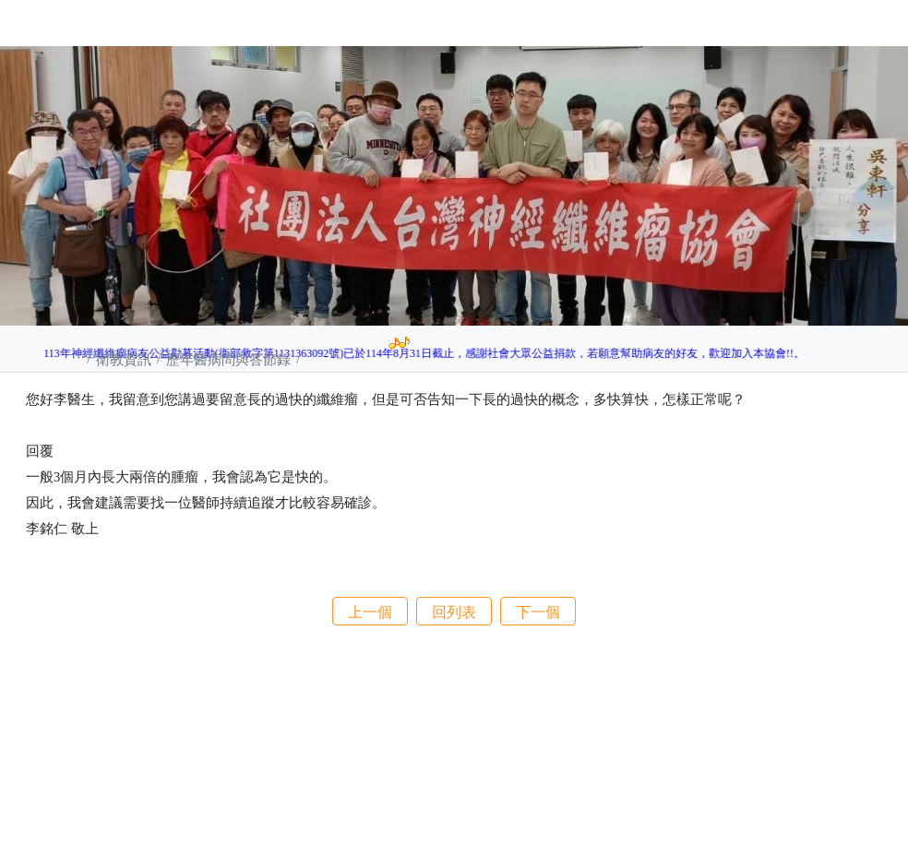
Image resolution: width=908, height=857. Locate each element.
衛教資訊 (125, 359)
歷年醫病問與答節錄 (230, 359)
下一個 (538, 611)
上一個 (370, 611)
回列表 (454, 611)
